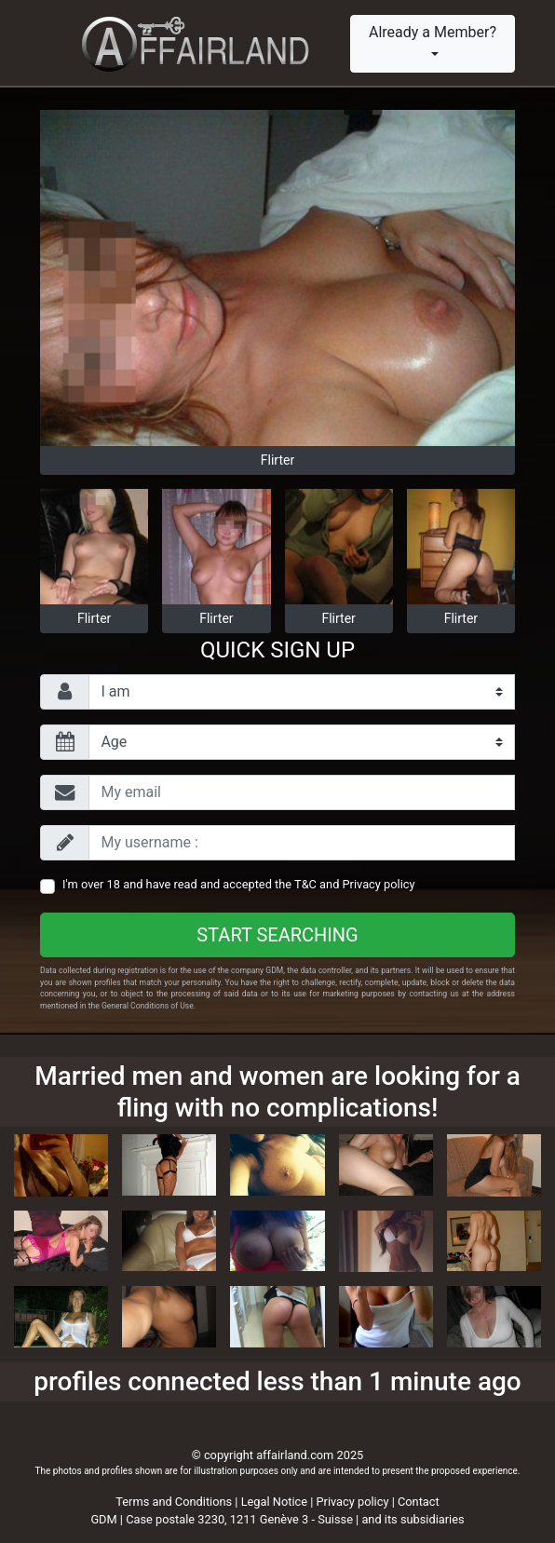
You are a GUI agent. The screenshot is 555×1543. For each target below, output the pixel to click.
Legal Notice (276, 1502)
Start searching (277, 935)
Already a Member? (432, 32)
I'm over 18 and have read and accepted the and (238, 884)
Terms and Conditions (173, 1502)
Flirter (277, 460)
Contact (419, 1502)
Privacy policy (379, 884)
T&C (305, 884)
